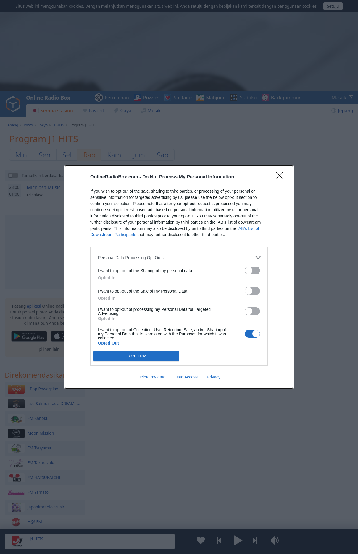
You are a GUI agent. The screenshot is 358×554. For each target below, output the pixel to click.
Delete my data (151, 377)
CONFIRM (136, 356)
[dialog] (179, 277)
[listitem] (179, 257)
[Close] (281, 177)
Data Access (186, 377)
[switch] (252, 270)
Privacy (213, 377)
